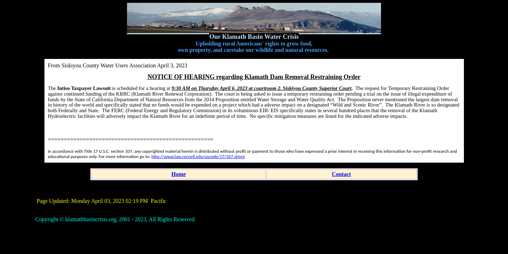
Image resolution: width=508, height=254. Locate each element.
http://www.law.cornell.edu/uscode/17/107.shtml (197, 156)
